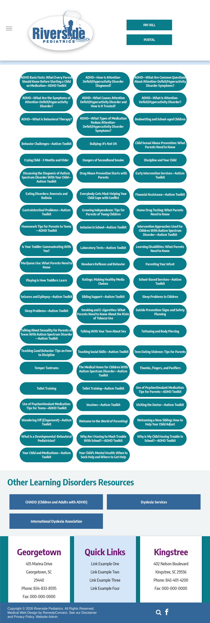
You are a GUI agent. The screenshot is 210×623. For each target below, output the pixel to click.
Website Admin (47, 616)
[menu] (9, 28)
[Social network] (158, 612)
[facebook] (166, 612)
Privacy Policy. (24, 616)
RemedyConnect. (55, 612)
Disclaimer (89, 612)
